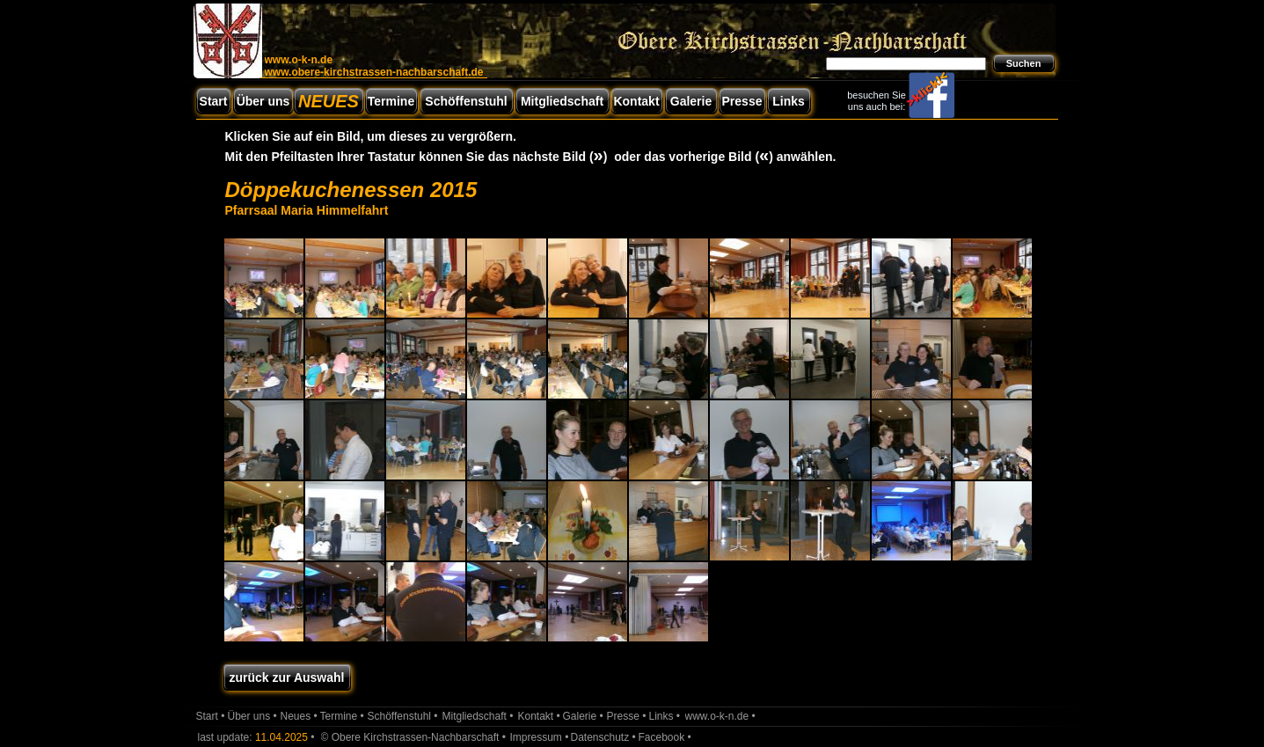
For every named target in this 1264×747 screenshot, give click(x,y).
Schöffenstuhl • (403, 716)
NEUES (328, 101)
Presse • (627, 716)
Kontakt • (539, 716)
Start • (210, 716)
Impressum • (539, 737)
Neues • (299, 716)
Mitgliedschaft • (478, 716)
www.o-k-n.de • (720, 716)
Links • (665, 716)
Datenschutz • (603, 737)
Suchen (1023, 63)
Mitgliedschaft (562, 101)
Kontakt (636, 101)
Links (788, 101)
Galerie (691, 101)
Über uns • (252, 716)
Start (214, 101)
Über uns (263, 101)
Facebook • (665, 737)
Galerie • (583, 716)
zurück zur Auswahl (287, 677)
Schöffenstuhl (466, 101)
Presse (742, 101)
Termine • (342, 716)
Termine (391, 101)
